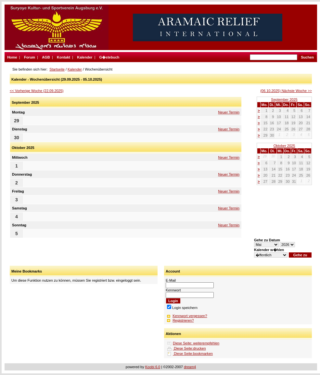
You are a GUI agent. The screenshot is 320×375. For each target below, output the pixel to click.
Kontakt (63, 57)
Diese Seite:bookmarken (193, 353)
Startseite (56, 69)
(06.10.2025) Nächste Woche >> (286, 91)
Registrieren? (183, 320)
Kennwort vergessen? (190, 316)
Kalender (84, 57)
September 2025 (284, 99)
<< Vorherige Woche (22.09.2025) (37, 91)
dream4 (190, 367)
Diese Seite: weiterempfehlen (196, 343)
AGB (46, 57)
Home (12, 57)
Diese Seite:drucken (189, 348)
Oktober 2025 (284, 146)
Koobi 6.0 (152, 367)
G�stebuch (109, 57)
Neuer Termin (228, 112)
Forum (29, 57)
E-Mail (171, 280)
